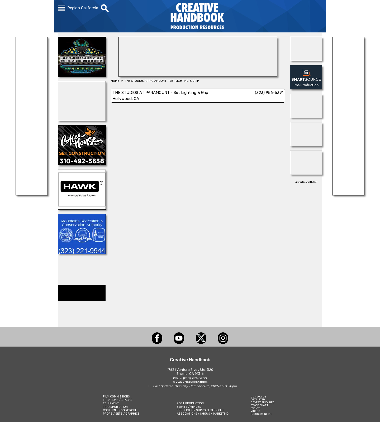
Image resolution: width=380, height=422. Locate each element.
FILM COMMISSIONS (116, 396)
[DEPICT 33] (198, 75)
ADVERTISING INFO (262, 402)
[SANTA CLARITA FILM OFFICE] (82, 75)
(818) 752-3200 (195, 378)
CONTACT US (258, 396)
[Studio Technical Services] (82, 119)
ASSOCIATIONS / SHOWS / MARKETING (203, 413)
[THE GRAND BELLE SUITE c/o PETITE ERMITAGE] (306, 144)
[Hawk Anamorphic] (82, 208)
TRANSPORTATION (115, 407)
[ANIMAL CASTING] (32, 193)
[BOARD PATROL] (306, 116)
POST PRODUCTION (190, 403)
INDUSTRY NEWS (261, 414)
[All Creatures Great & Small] (306, 173)
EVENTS (255, 408)
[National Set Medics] (348, 193)
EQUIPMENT (111, 403)
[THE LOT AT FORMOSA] (306, 59)
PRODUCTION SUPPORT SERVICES (200, 410)
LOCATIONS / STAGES (117, 400)
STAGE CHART (259, 405)
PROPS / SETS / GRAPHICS (121, 413)
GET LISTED (258, 399)
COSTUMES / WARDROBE (120, 410)
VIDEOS (255, 411)
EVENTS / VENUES (189, 407)
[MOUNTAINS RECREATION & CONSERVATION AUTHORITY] (82, 252)
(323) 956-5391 (269, 92)
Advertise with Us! (306, 182)
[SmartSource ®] (306, 87)
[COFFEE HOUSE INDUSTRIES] (82, 163)
